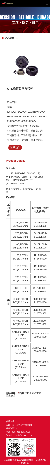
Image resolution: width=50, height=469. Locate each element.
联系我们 (15, 147)
